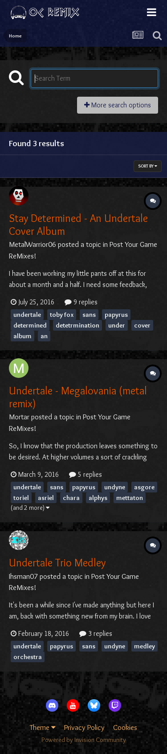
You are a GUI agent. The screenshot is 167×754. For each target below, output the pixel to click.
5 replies (85, 474)
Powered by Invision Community (83, 740)
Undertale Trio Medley (57, 562)
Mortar (19, 416)
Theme (43, 727)
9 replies (81, 302)
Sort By (147, 166)
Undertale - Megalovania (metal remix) (78, 397)
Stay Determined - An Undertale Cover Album (78, 225)
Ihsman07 (23, 576)
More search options (117, 105)
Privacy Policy (84, 727)
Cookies (125, 727)
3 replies (95, 633)
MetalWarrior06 (32, 244)
